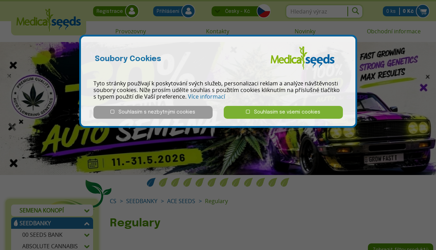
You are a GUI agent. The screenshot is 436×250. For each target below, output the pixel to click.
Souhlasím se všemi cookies (283, 112)
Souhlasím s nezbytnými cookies (152, 112)
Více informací (206, 96)
